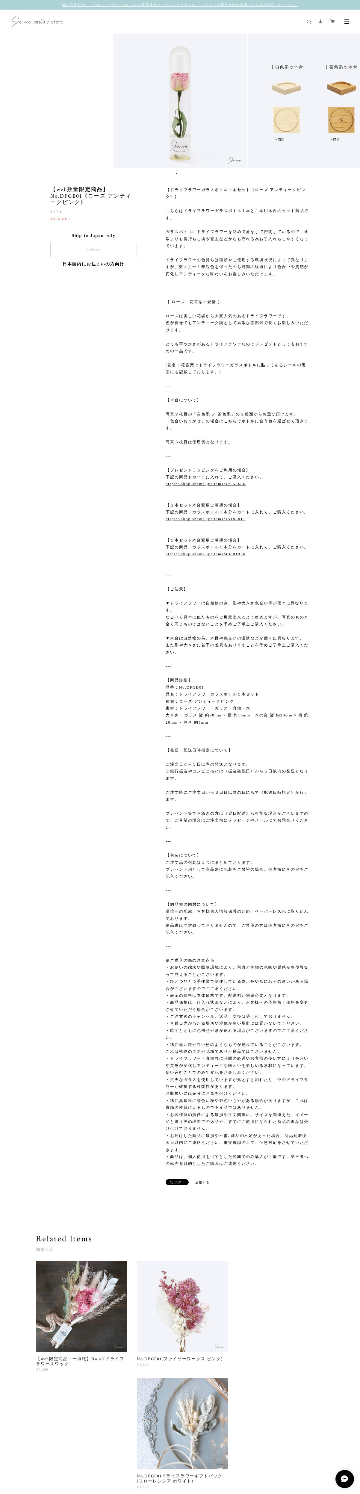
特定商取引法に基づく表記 (148, 1462)
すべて (55, 1412)
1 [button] (176, 173)
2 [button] (180, 173)
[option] (180, 101)
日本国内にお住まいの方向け (94, 264)
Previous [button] (9, 101)
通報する (202, 1182)
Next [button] (351, 101)
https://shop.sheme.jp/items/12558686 (206, 484)
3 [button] (184, 173)
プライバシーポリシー (102, 1462)
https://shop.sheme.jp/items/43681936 (206, 554)
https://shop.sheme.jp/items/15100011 (206, 519)
